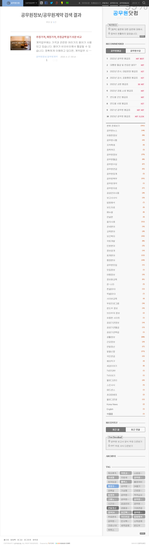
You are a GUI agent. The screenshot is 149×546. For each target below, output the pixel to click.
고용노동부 (113, 499)
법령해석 (125, 202)
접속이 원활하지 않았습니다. (124, 33)
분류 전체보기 (125, 125)
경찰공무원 (126, 507)
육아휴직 (112, 473)
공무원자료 (125, 188)
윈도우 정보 (125, 308)
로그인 (20, 539)
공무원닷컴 (13, 3)
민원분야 (125, 245)
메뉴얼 (125, 212)
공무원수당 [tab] (135, 50)
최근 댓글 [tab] (135, 429)
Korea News (125, 404)
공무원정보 (125, 154)
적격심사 (138, 494)
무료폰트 (112, 516)
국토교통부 (126, 473)
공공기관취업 (125, 332)
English (125, 409)
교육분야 (125, 231)
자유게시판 (86, 3)
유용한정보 (125, 135)
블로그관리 (125, 380)
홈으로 (6, 539)
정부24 (111, 512)
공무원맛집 (125, 265)
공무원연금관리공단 (126, 499)
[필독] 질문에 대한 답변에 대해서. (127, 29)
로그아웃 (27, 539)
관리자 (135, 3)
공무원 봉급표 (139, 503)
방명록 (13, 539)
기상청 (124, 490)
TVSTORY (125, 370)
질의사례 (125, 221)
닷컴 (125, 13)
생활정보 (125, 337)
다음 (55, 60)
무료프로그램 (125, 303)
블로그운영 (125, 399)
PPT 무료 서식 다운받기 (122, 445)
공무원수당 (114, 3)
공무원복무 (125, 178)
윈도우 (137, 525)
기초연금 (138, 507)
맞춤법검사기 (96, 3)
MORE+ (142, 36)
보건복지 (125, 236)
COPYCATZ (141, 543)
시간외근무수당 (113, 503)
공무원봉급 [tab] (116, 50)
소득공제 (138, 521)
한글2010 (125, 289)
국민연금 (125, 356)
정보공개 (125, 250)
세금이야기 (125, 365)
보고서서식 (125, 197)
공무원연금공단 (139, 499)
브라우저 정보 (125, 313)
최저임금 (112, 481)
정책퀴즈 (125, 149)
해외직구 (125, 361)
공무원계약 (125, 183)
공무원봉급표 (124, 3)
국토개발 (125, 241)
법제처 (111, 494)
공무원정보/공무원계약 (47, 56)
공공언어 (125, 503)
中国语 (125, 413)
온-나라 (125, 284)
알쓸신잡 (125, 351)
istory (51, 543)
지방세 (124, 477)
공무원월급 (125, 159)
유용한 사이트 (125, 317)
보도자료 (125, 207)
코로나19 (112, 525)
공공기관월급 (125, 327)
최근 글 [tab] (115, 429)
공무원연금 (125, 168)
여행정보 (125, 274)
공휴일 (111, 490)
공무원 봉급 (126, 486)
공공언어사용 (125, 192)
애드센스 (125, 389)
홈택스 (124, 481)
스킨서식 (125, 385)
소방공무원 (139, 473)
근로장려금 (139, 490)
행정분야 (125, 260)
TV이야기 (125, 375)
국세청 (111, 477)
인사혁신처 (126, 521)
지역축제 (125, 144)
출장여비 (138, 481)
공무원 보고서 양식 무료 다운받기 (126, 441)
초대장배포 (125, 394)
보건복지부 (126, 512)
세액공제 (125, 525)
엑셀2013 (125, 293)
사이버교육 (125, 298)
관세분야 (125, 226)
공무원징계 (125, 173)
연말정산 (105, 3)
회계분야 (125, 255)
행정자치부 (113, 486)
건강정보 (125, 341)
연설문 (125, 216)
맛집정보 (125, 269)
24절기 (137, 486)
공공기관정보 (125, 322)
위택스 (111, 529)
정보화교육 (125, 279)
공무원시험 (125, 140)
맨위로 (35, 539)
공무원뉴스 (125, 130)
